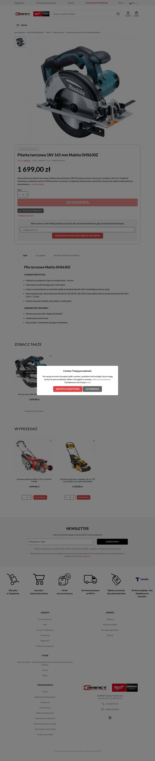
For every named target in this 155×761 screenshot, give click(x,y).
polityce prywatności (101, 379)
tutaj (88, 382)
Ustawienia (92, 389)
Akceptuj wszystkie (68, 389)
